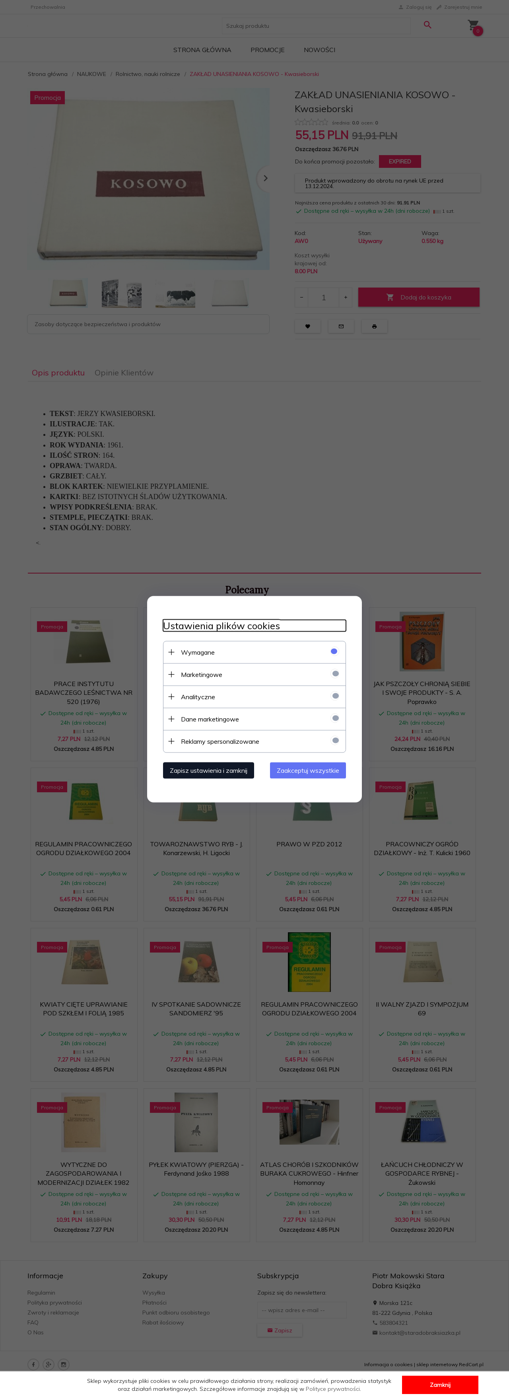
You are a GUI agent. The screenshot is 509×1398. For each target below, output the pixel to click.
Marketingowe (201, 674)
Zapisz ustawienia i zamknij (208, 770)
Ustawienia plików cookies (221, 625)
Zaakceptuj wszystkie (308, 770)
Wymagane (198, 652)
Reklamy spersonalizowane (220, 741)
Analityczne (198, 696)
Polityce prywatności (333, 1388)
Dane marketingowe (210, 719)
